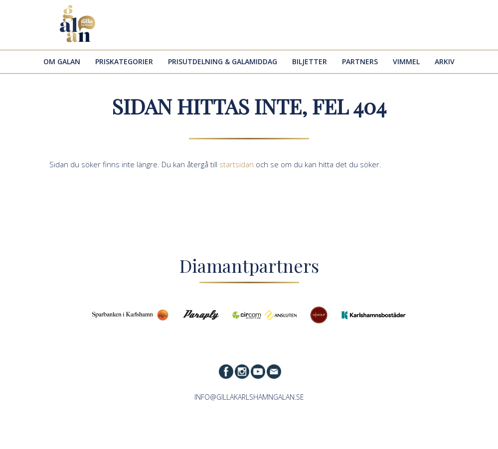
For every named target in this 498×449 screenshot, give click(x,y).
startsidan (236, 164)
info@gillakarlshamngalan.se (249, 397)
